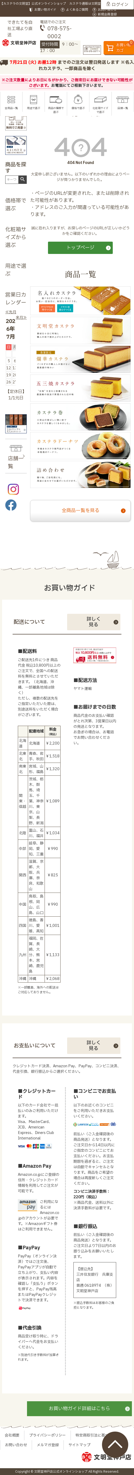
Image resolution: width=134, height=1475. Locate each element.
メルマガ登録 (48, 1445)
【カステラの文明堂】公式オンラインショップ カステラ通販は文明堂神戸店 (55, 3)
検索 (22, 179)
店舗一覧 (122, 108)
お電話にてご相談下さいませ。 (78, 85)
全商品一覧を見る (80, 510)
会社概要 (12, 1435)
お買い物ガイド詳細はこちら (79, 1408)
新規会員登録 (107, 14)
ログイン (120, 5)
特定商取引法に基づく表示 (98, 1435)
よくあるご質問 (77, 9)
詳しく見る (94, 622)
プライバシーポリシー (47, 1435)
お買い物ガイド (45, 9)
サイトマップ (79, 1445)
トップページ (80, 247)
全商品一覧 (11, 108)
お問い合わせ (107, 9)
